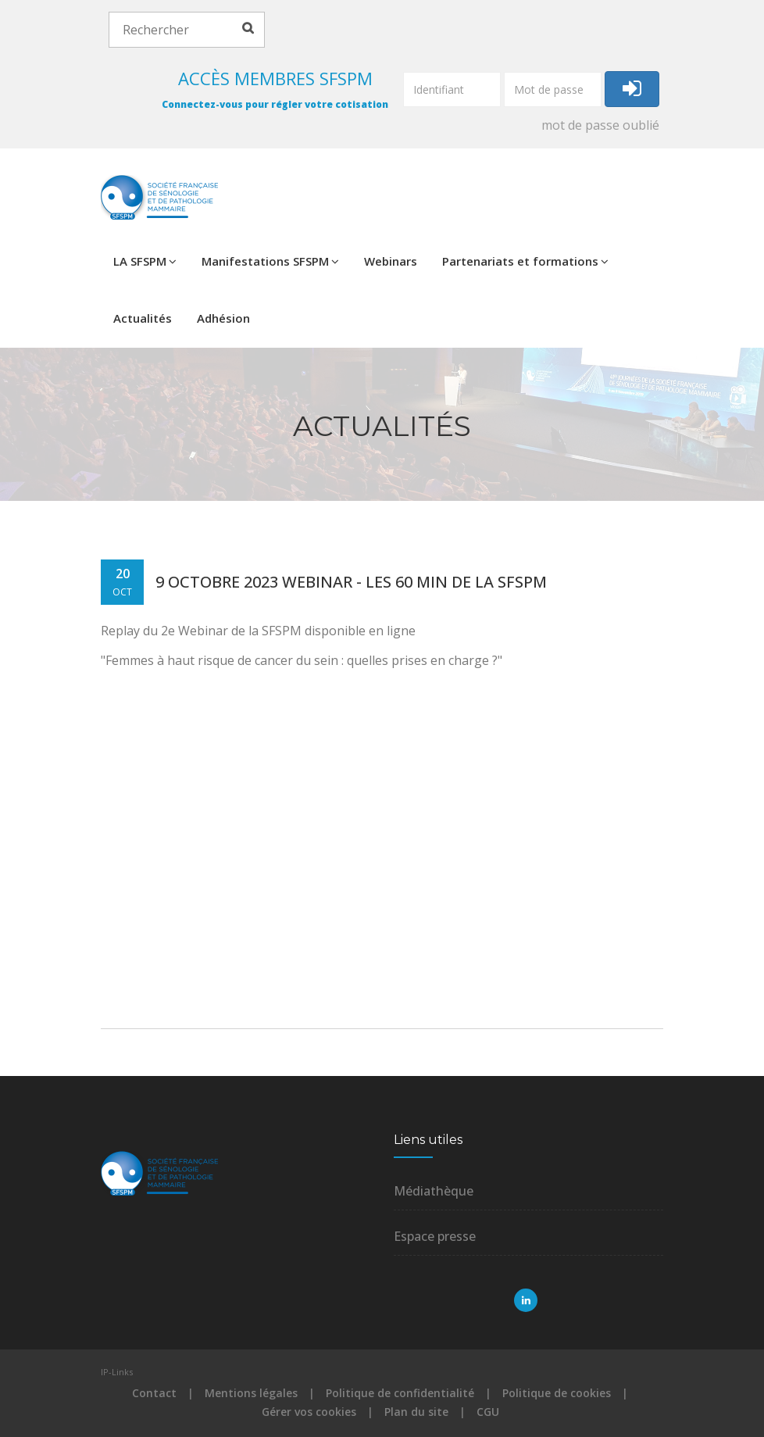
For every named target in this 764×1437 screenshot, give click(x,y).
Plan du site (416, 1411)
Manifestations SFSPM (270, 261)
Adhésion (223, 318)
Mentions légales (251, 1392)
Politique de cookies (556, 1392)
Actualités (142, 318)
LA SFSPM (145, 261)
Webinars (390, 261)
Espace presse (435, 1236)
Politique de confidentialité (400, 1392)
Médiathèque (433, 1190)
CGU (488, 1411)
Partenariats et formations (525, 261)
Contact (154, 1392)
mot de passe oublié (600, 125)
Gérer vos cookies (309, 1411)
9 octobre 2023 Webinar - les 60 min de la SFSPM (351, 581)
